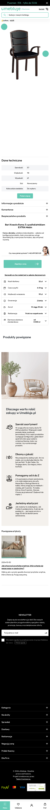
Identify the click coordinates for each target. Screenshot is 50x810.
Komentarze (7, 209)
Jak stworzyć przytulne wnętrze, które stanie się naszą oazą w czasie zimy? (22, 567)
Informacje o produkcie (13, 203)
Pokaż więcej (25, 196)
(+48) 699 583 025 (34, 253)
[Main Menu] (5, 804)
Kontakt (43, 9)
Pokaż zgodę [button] (20, 643)
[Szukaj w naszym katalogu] (25, 15)
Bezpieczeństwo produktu (14, 216)
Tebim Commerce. (23, 779)
